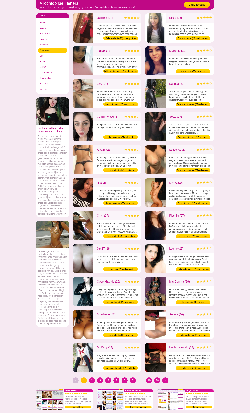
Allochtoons (45, 50)
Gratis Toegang (197, 4)
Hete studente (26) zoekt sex (193, 335)
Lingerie (44, 39)
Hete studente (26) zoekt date (120, 170)
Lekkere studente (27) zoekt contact (120, 71)
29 (149, 380)
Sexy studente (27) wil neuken (121, 236)
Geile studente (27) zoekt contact (193, 203)
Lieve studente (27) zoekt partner (193, 236)
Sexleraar (44, 83)
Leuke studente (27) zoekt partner (120, 104)
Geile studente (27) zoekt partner (120, 38)
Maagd (43, 28)
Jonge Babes (199, 407)
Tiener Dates (78, 407)
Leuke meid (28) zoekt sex (193, 368)
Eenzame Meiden (138, 407)
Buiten (43, 67)
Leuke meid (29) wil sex (193, 302)
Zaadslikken (46, 72)
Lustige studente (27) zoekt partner (193, 269)
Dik (41, 55)
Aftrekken (44, 44)
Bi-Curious (45, 33)
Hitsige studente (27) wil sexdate (121, 137)
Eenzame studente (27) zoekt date (120, 368)
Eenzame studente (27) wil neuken (193, 104)
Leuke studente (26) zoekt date (120, 203)
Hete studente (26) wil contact (121, 335)
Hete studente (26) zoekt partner (121, 302)
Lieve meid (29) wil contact (120, 269)
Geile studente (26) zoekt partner (193, 38)
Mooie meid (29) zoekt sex (193, 71)
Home (43, 22)
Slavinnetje (45, 78)
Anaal (42, 61)
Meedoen (44, 89)
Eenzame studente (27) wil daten (193, 137)
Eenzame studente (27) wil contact (193, 170)
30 (157, 380)
